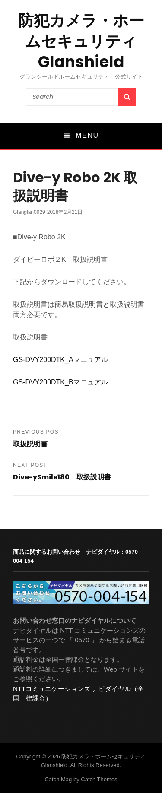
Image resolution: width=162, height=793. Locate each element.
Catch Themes (99, 779)
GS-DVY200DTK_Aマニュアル (60, 359)
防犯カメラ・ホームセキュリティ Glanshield (81, 41)
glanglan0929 (29, 212)
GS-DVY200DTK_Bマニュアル (60, 382)
